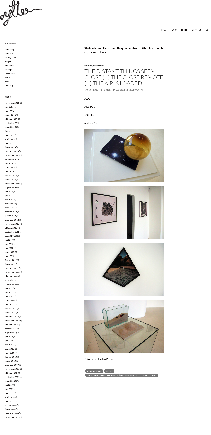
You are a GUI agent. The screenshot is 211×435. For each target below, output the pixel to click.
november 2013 (12, 183)
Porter (107, 90)
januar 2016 (10, 115)
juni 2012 (9, 244)
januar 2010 (10, 361)
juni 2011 (9, 292)
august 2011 (10, 284)
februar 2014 (11, 175)
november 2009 (12, 369)
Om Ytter (196, 30)
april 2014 (9, 167)
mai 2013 (9, 199)
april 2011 (9, 300)
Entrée (109, 371)
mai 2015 (9, 135)
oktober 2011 (11, 276)
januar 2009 (10, 409)
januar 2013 (10, 215)
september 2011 (12, 280)
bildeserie (99, 65)
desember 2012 (12, 220)
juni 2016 (9, 107)
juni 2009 (9, 389)
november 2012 (12, 224)
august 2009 (10, 381)
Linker (184, 30)
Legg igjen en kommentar (129, 90)
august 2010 (10, 332)
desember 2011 (12, 268)
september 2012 (12, 232)
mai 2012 (9, 248)
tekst (7, 81)
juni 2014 (9, 163)
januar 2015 (10, 147)
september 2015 (12, 123)
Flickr (174, 30)
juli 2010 (9, 336)
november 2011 (12, 272)
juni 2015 (9, 131)
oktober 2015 (11, 119)
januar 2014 (10, 179)
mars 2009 (9, 401)
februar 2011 (11, 308)
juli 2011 (9, 288)
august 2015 (10, 127)
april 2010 (9, 348)
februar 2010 (11, 357)
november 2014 (12, 155)
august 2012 (10, 236)
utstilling (9, 85)
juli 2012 (9, 240)
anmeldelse (10, 53)
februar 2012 (11, 260)
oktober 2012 (11, 228)
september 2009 (12, 377)
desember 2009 (12, 365)
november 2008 (12, 417)
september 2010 (12, 328)
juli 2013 (9, 191)
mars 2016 (9, 111)
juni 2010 (9, 340)
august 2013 (10, 187)
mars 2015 (9, 143)
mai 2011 (9, 296)
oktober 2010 (11, 324)
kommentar (10, 73)
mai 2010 (9, 344)
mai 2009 (9, 393)
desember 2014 (12, 151)
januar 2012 (10, 264)
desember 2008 (12, 413)
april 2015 (9, 139)
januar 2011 (10, 312)
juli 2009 (9, 385)
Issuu (163, 30)
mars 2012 (9, 256)
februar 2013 (11, 211)
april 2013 (9, 203)
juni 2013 (9, 195)
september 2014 (12, 159)
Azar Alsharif (94, 371)
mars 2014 (9, 171)
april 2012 (9, 252)
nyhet (7, 77)
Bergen (88, 65)
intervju (8, 69)
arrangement (10, 57)
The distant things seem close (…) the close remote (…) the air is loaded (123, 77)
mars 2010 (9, 353)
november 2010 (12, 320)
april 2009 (9, 397)
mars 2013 (9, 207)
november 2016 (12, 103)
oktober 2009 (11, 373)
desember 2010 (12, 316)
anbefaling (9, 49)
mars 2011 (9, 304)
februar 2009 (11, 405)
